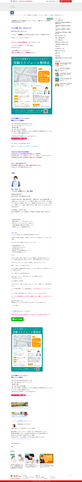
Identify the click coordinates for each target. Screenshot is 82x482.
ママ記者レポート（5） (60, 48)
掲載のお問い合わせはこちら (63, 479)
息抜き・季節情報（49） (60, 37)
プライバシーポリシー (39, 478)
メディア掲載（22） (59, 39)
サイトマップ (56, 1)
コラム (19, 15)
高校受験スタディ (36, 146)
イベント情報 (23, 15)
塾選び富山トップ (13, 15)
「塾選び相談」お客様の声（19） (62, 44)
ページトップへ (69, 475)
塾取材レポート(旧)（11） (60, 50)
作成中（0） (57, 52)
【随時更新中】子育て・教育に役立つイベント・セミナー (21, 407)
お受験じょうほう (22, 146)
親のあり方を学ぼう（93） (60, 35)
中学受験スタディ (29, 146)
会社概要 (42, 477)
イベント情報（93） (59, 20)
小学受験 (66, 80)
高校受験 (66, 70)
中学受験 (66, 65)
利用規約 (45, 478)
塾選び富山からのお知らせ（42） (62, 42)
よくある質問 (49, 1)
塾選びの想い (38, 477)
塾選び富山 (28, 143)
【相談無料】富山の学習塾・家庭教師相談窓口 (19, 416)
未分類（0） (57, 46)
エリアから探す (26, 478)
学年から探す (32, 477)
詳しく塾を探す (26, 477)
